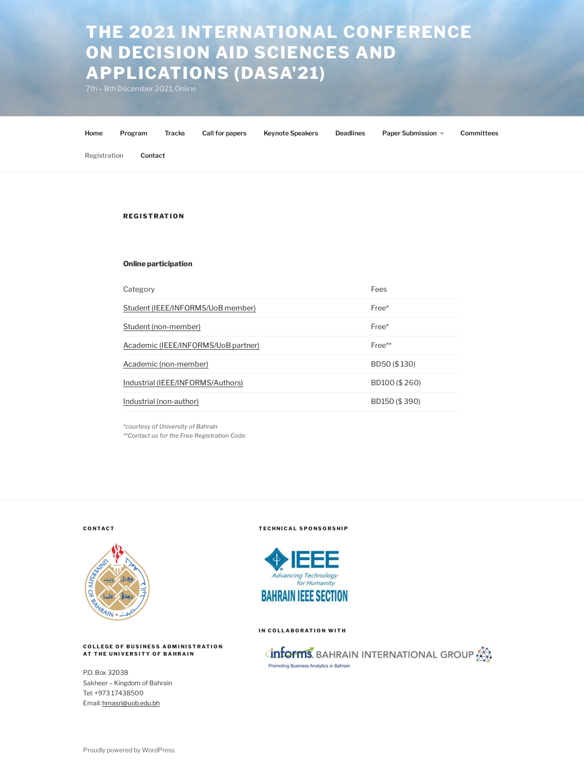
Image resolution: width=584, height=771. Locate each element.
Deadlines (350, 133)
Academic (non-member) (166, 364)
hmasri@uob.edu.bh (131, 703)
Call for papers (224, 133)
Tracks (175, 133)
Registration (104, 155)
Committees (479, 133)
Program (133, 133)
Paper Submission (413, 133)
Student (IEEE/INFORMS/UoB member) (189, 308)
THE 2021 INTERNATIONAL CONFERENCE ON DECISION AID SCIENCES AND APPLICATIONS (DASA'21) (279, 52)
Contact (153, 155)
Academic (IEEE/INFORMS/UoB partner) (191, 345)
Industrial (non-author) (161, 401)
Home (94, 133)
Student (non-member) (162, 326)
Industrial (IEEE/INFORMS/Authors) (183, 382)
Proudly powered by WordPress (129, 750)
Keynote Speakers (291, 133)
